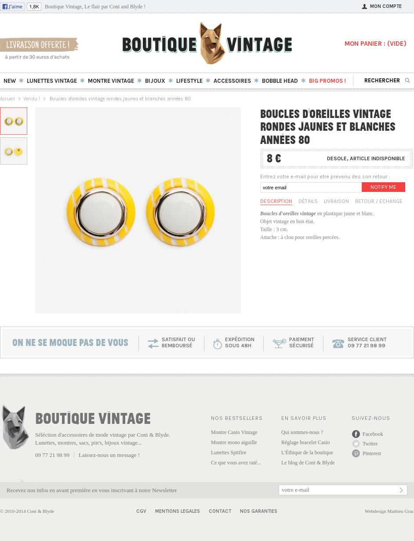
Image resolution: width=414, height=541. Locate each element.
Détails (308, 201)
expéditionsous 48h (239, 342)
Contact (220, 511)
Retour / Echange (379, 201)
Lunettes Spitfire (228, 452)
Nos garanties (258, 511)
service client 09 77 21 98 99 (367, 342)
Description (276, 201)
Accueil (7, 99)
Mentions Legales (177, 511)
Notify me (383, 187)
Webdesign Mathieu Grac (389, 511)
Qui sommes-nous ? (302, 432)
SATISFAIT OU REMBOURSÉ (178, 342)
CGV (141, 511)
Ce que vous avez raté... (236, 463)
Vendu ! (31, 99)
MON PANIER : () (376, 44)
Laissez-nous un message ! (109, 455)
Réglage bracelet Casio (305, 442)
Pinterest (372, 453)
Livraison (336, 201)
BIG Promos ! (327, 80)
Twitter (370, 444)
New (10, 80)
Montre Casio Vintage (234, 432)
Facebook (373, 434)
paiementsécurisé (301, 342)
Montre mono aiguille (234, 442)
